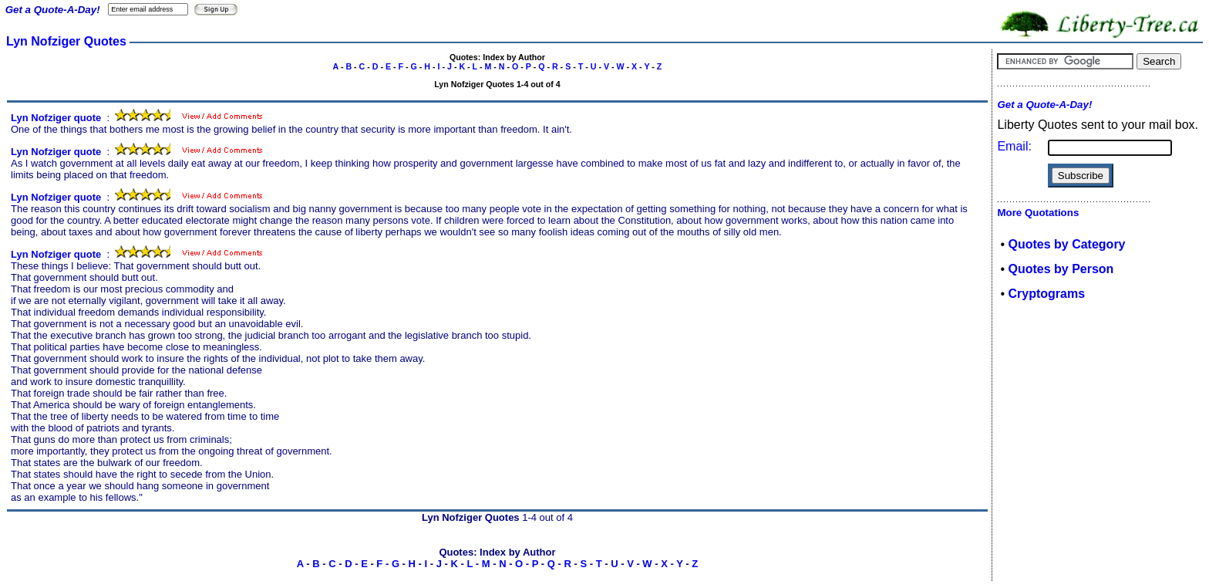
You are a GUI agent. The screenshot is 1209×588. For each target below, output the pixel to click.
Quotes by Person (1060, 268)
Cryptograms (1046, 293)
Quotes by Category (1066, 244)
